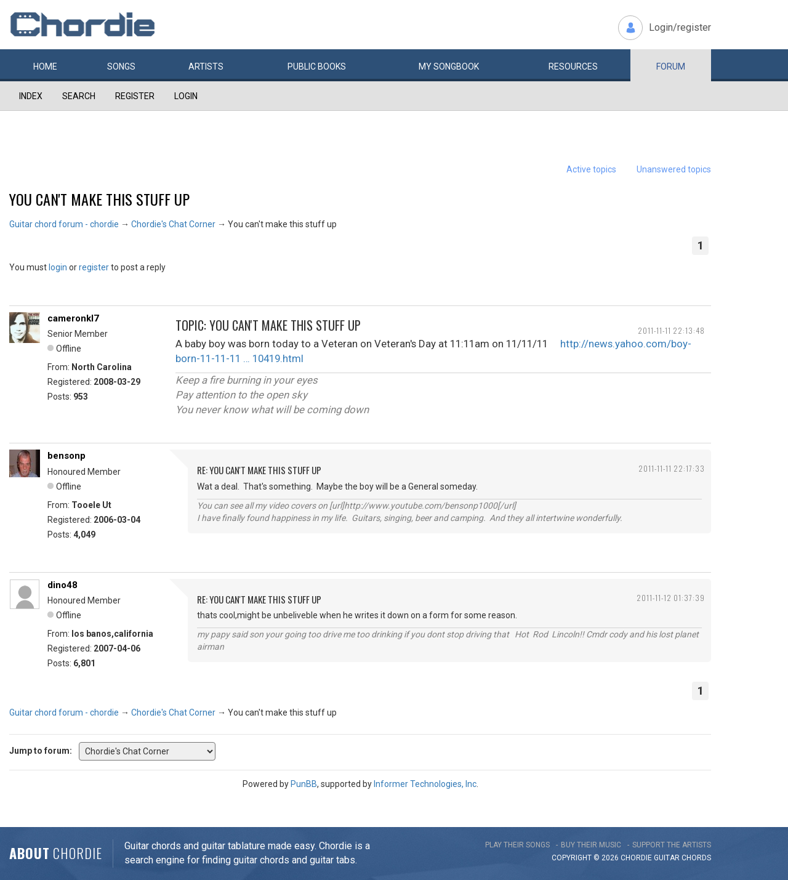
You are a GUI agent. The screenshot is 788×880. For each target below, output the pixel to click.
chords (696, 858)
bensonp (66, 455)
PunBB (304, 784)
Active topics (591, 169)
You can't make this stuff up (99, 199)
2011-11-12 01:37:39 (671, 597)
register (94, 267)
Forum (670, 66)
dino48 (62, 585)
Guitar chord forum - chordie (64, 224)
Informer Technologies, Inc (425, 784)
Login (186, 96)
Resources (573, 66)
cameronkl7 (73, 318)
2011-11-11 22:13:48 (671, 330)
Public (316, 66)
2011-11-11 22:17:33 (671, 468)
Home (45, 66)
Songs (121, 66)
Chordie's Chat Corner (173, 224)
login (58, 267)
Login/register (680, 27)
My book (449, 66)
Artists (205, 66)
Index (30, 96)
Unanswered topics (674, 169)
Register (135, 96)
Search (78, 96)
